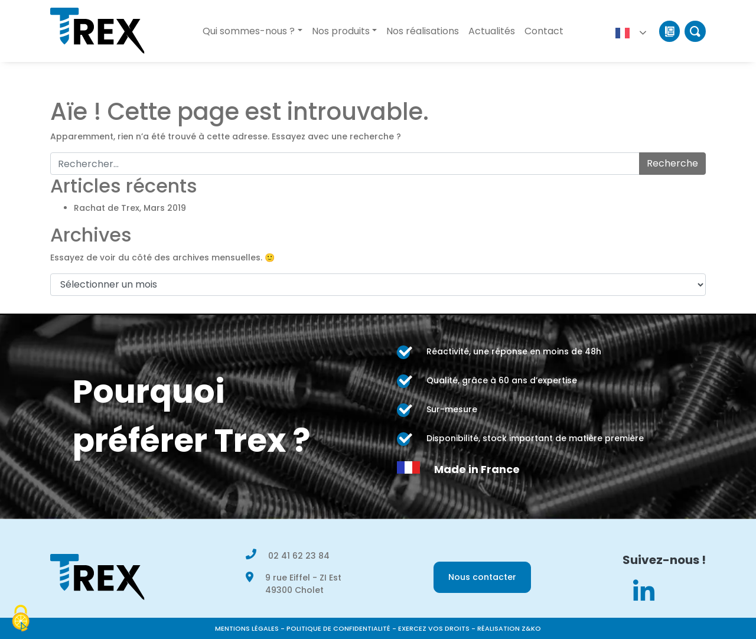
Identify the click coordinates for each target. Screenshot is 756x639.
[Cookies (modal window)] (20, 619)
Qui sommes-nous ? (249, 31)
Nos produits (341, 31)
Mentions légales (247, 628)
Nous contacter (482, 577)
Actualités (491, 31)
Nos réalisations (422, 31)
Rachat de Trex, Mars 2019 (130, 208)
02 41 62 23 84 (299, 556)
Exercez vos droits (434, 628)
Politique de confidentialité (338, 628)
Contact (543, 31)
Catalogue (669, 31)
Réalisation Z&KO (509, 628)
